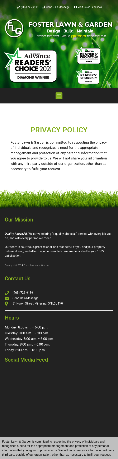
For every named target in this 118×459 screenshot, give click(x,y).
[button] (59, 95)
